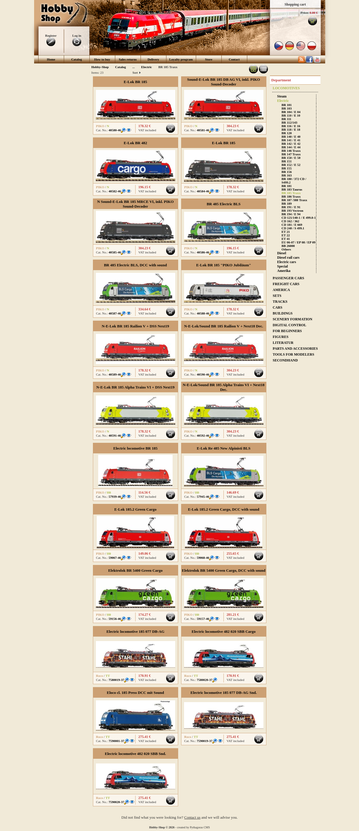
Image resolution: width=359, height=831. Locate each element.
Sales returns (128, 59)
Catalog (76, 59)
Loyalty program (181, 59)
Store (208, 59)
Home (51, 59)
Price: (304, 12)
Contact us (192, 817)
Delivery (153, 59)
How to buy (102, 59)
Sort (137, 72)
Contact (234, 59)
